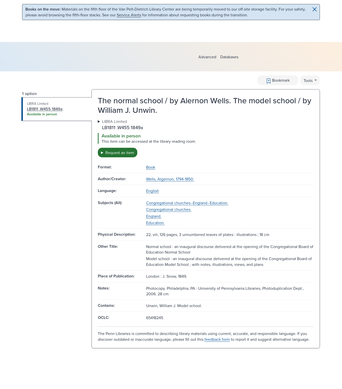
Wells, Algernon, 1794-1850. (170, 179)
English (152, 190)
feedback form (217, 339)
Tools (309, 80)
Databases (229, 57)
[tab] (56, 109)
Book (150, 167)
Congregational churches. (168, 209)
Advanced (207, 57)
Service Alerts (129, 15)
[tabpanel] (206, 138)
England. (153, 216)
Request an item (119, 152)
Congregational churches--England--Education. (187, 203)
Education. (155, 222)
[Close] (315, 9)
